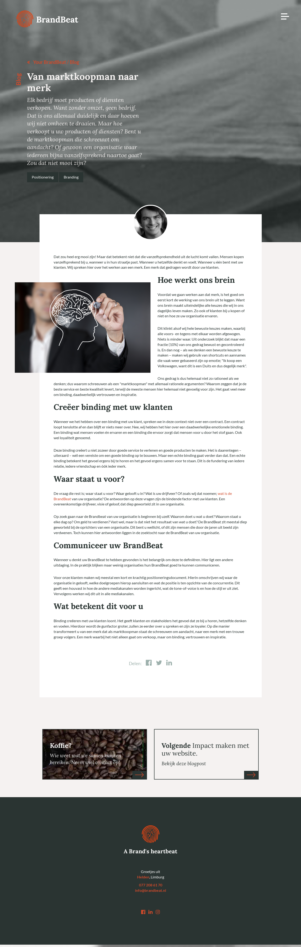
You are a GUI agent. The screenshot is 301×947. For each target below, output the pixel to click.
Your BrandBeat (49, 62)
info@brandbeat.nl (150, 890)
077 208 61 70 (150, 885)
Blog (74, 62)
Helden (143, 877)
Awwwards (290, 39)
